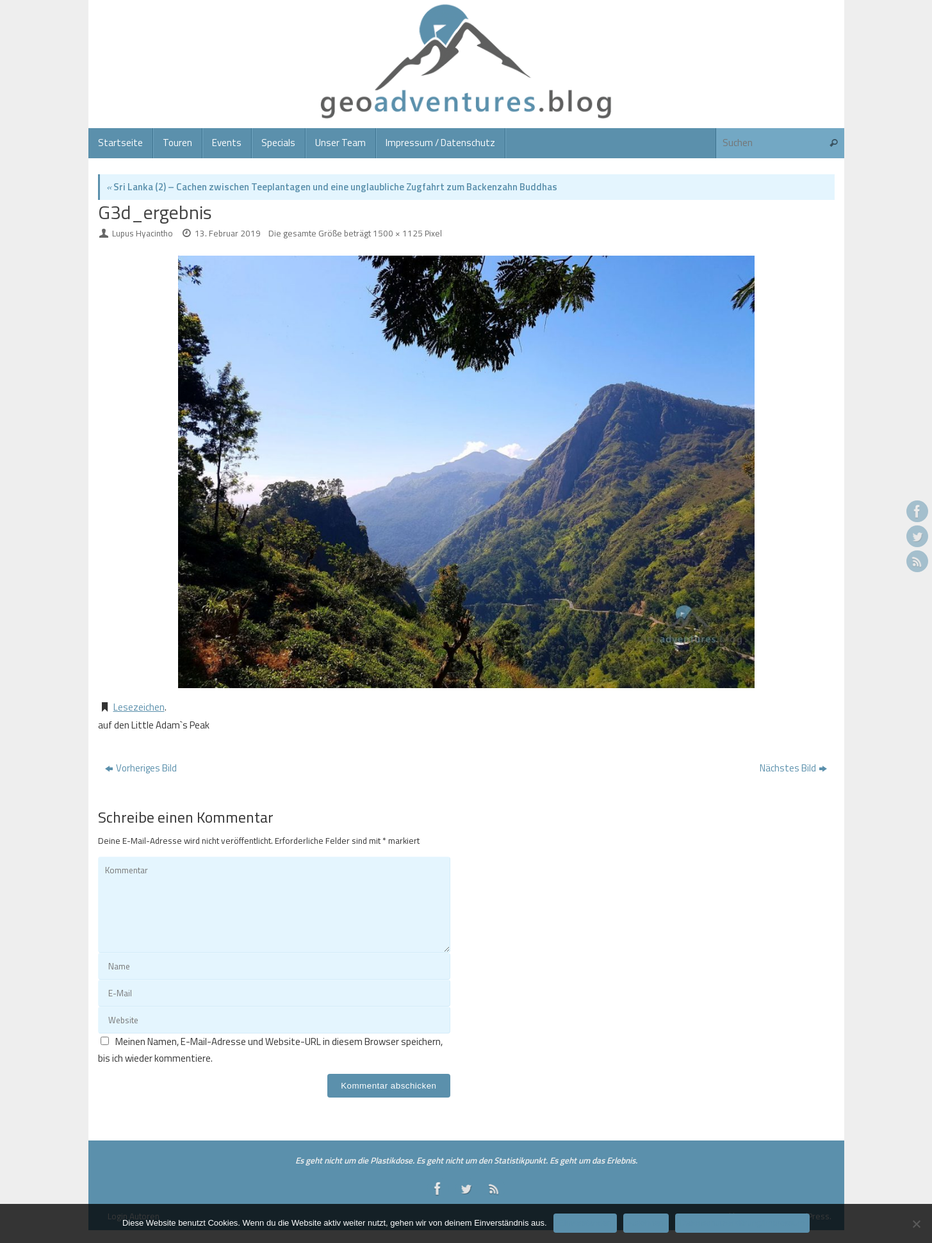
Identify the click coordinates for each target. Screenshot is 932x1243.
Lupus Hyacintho (142, 233)
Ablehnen (646, 1223)
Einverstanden (585, 1223)
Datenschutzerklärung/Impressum (742, 1223)
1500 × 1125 (398, 233)
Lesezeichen (139, 707)
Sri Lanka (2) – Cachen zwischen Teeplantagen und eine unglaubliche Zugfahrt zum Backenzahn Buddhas (331, 186)
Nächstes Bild (793, 768)
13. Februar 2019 (228, 233)
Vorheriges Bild (141, 768)
